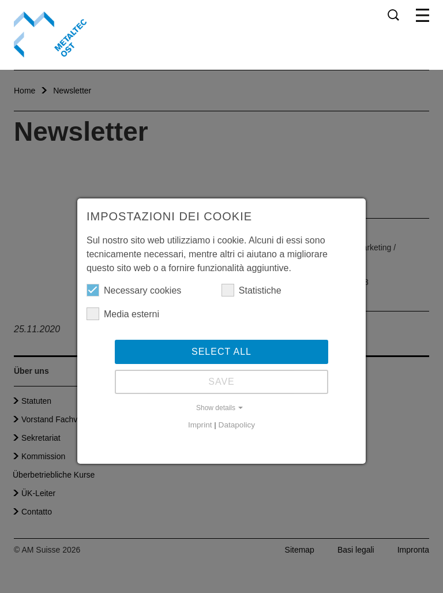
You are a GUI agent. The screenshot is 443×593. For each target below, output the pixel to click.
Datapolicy (237, 425)
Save (221, 381)
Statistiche (251, 290)
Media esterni (123, 313)
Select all (221, 351)
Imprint (200, 425)
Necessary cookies (134, 290)
